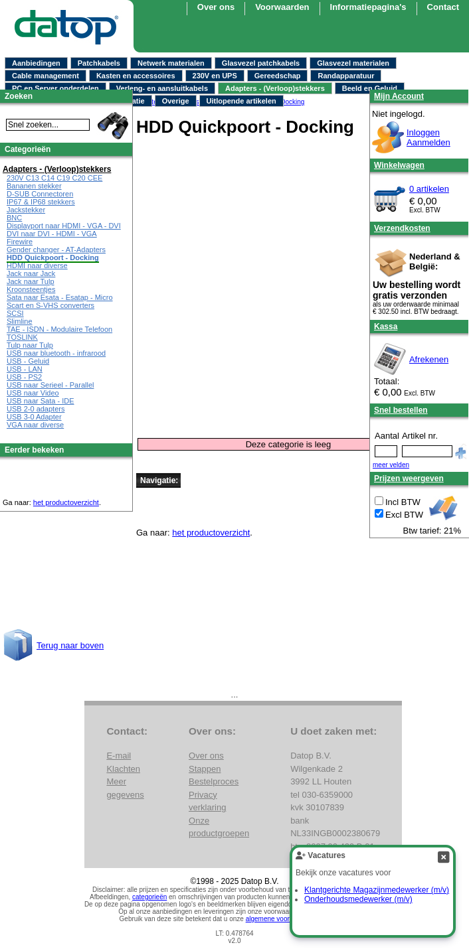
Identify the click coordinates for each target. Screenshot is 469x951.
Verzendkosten (402, 228)
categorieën (149, 897)
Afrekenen (428, 359)
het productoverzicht (211, 533)
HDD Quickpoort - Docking (53, 257)
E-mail (118, 756)
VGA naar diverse (35, 425)
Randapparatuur (346, 76)
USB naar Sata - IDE (40, 401)
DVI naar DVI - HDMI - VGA (52, 234)
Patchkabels (99, 63)
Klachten (123, 769)
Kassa (385, 326)
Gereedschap (277, 76)
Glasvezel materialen (353, 63)
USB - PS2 (24, 377)
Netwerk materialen (171, 63)
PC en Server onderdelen (55, 88)
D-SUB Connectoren (40, 194)
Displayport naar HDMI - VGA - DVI (64, 226)
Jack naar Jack (31, 273)
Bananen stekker (34, 186)
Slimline (20, 321)
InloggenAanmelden (428, 137)
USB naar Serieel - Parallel (50, 385)
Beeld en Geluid (369, 88)
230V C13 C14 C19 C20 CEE (54, 178)
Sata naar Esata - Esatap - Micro (60, 297)
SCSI (15, 313)
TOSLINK (22, 337)
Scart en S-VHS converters (50, 305)
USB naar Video (33, 393)
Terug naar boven (70, 645)
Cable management (45, 76)
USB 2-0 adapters (35, 409)
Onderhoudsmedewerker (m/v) (358, 899)
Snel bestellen (401, 410)
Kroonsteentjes (31, 289)
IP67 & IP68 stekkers (41, 202)
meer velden (391, 465)
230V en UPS (215, 76)
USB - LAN (25, 369)
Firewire (20, 242)
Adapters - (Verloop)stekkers (275, 88)
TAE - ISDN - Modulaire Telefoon (59, 329)
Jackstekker (26, 210)
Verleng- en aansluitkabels (162, 88)
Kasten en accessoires (135, 76)
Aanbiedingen (36, 63)
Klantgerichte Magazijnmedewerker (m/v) (376, 890)
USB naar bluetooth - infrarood (56, 353)
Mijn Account (399, 96)
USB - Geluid (28, 361)
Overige (175, 101)
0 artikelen (429, 189)
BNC (14, 218)
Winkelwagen (399, 165)
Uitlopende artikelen (241, 101)
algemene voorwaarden (281, 918)
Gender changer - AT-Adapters (56, 250)
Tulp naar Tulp (30, 345)
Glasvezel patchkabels (261, 63)
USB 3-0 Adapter (34, 417)
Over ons (206, 756)
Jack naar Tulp (30, 281)
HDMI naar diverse (37, 265)
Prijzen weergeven (409, 478)
